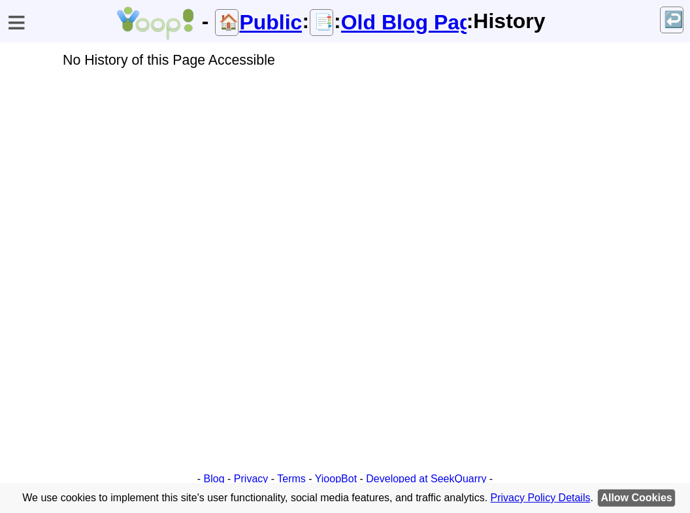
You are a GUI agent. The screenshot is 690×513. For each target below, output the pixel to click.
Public (270, 22)
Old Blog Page (404, 22)
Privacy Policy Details (541, 497)
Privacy (251, 478)
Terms (291, 478)
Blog (214, 478)
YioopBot (336, 478)
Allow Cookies (636, 497)
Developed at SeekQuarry (426, 478)
